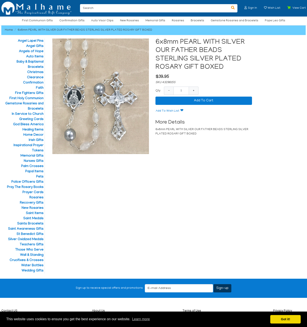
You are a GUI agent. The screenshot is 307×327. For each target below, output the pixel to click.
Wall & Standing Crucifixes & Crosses (26, 257)
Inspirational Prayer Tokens (28, 148)
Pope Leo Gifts (275, 20)
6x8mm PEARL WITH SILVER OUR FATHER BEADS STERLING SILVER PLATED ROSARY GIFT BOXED (85, 30)
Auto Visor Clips (102, 20)
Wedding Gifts (32, 271)
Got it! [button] (285, 319)
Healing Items (32, 130)
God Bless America (28, 125)
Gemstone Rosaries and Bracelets (234, 20)
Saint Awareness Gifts (25, 229)
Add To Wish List (167, 111)
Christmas (35, 72)
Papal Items (34, 172)
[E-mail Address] (179, 288)
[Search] (154, 8)
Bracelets (197, 20)
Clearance (35, 78)
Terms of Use (191, 311)
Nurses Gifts (33, 161)
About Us (98, 311)
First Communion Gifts (37, 20)
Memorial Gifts (155, 20)
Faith (39, 88)
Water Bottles (32, 266)
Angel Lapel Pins (30, 41)
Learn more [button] (141, 319)
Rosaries (178, 20)
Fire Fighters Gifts (29, 93)
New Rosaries (129, 20)
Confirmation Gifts (72, 20)
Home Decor (33, 135)
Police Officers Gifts (27, 182)
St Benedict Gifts (30, 234)
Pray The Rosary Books (25, 187)
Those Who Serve (29, 250)
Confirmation (33, 83)
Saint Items (34, 213)
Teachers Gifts (31, 245)
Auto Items (34, 57)
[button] (245, 7)
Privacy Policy (282, 311)
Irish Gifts (36, 140)
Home (9, 30)
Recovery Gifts (31, 203)
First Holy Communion (26, 99)
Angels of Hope (31, 52)
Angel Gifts (34, 46)
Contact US (9, 311)
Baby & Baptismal (30, 62)
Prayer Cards (32, 193)
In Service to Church (27, 114)
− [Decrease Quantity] (169, 90)
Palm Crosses (32, 166)
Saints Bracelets (30, 224)
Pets (39, 177)
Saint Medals (33, 219)
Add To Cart (203, 101)
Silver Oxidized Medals (25, 239)
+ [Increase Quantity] (193, 90)
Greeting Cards (31, 119)
